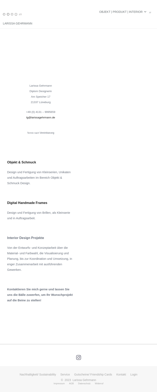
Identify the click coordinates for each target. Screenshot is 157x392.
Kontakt (121, 374)
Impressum (59, 383)
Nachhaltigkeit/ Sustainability (38, 374)
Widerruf (99, 383)
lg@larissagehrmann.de (40, 117)
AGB (71, 383)
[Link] (12, 4)
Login (133, 374)
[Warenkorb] (150, 12)
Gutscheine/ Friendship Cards (93, 374)
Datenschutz (84, 383)
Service (65, 374)
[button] (122, 12)
